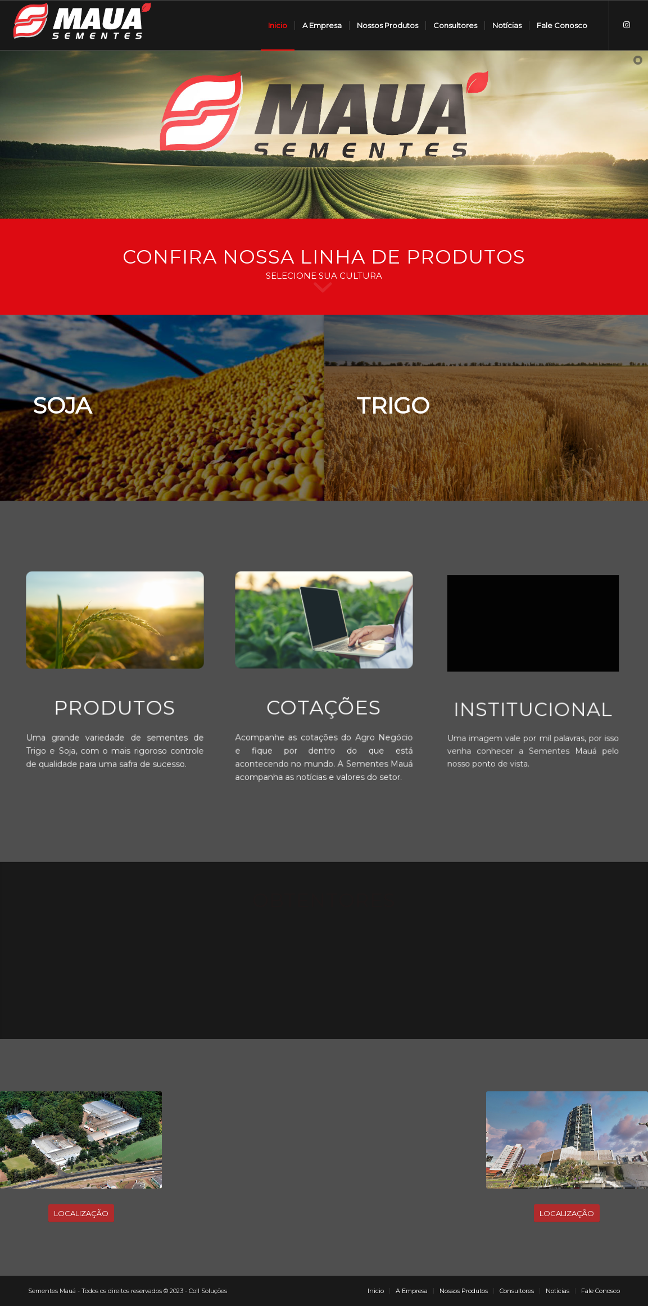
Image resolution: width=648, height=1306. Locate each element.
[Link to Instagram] (626, 24)
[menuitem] (277, 25)
